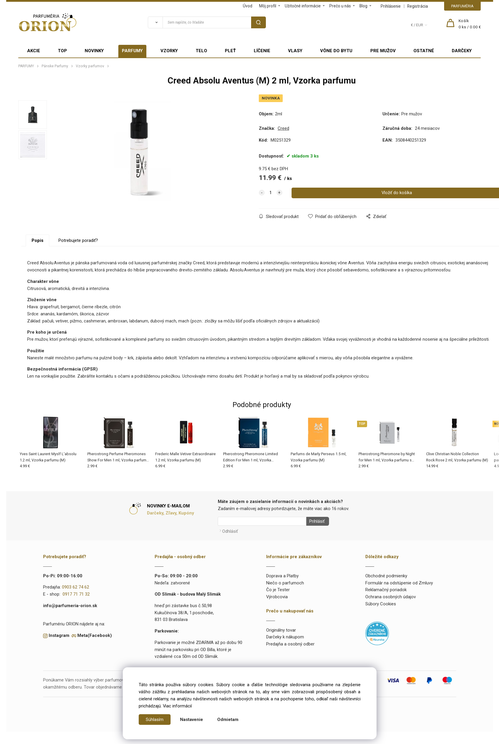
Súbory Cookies (380, 602)
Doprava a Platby (282, 574)
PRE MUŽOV (383, 50)
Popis (37, 240)
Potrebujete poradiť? (78, 240)
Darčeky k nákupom (285, 635)
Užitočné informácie (303, 6)
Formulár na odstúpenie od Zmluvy (399, 581)
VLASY (295, 50)
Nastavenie (191, 719)
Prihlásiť (315, 521)
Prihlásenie (391, 6)
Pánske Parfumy (55, 66)
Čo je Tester (278, 588)
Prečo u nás (340, 6)
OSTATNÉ (423, 50)
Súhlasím (154, 719)
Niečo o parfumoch (285, 581)
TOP (62, 50)
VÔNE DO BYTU (336, 50)
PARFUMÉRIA (462, 6)
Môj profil (267, 6)
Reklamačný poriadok (386, 588)
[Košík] (470, 24)
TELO (201, 50)
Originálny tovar (281, 628)
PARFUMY (132, 50)
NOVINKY (94, 50)
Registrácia (417, 6)
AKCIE (33, 50)
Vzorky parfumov (90, 66)
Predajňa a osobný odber (290, 642)
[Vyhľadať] (155, 22)
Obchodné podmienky (386, 574)
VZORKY (169, 50)
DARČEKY (462, 50)
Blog (363, 6)
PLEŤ (230, 50)
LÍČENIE (262, 50)
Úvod (247, 6)
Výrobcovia (277, 595)
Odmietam (227, 719)
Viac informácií (177, 706)
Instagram (59, 633)
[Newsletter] (262, 521)
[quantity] (271, 193)
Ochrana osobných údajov (390, 595)
